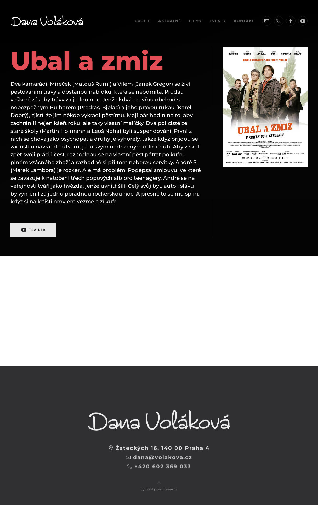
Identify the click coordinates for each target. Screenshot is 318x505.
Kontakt (244, 21)
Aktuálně (169, 21)
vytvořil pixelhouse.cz (159, 485)
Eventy (217, 21)
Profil (142, 21)
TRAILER (33, 227)
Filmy (195, 21)
